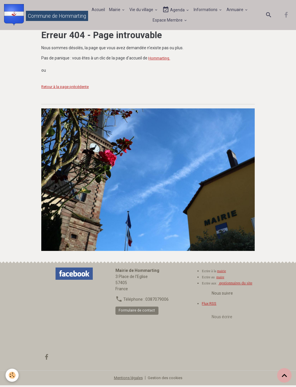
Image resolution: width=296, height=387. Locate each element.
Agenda (174, 10)
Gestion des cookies (166, 379)
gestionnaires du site (235, 284)
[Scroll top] (284, 375)
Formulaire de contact (137, 312)
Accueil (99, 10)
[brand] (42, 15)
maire (220, 279)
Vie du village (142, 10)
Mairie (116, 10)
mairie (221, 272)
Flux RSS (210, 304)
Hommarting (160, 59)
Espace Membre (168, 20)
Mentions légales (127, 379)
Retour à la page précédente (67, 88)
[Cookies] (12, 374)
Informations (206, 10)
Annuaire (236, 10)
